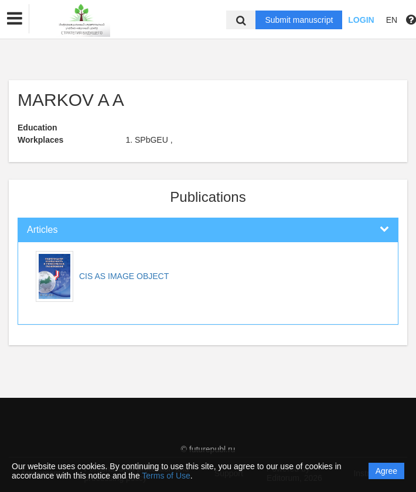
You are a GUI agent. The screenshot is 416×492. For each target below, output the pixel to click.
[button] (14, 18)
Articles (42, 230)
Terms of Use (166, 475)
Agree (386, 471)
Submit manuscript (299, 20)
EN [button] (391, 20)
